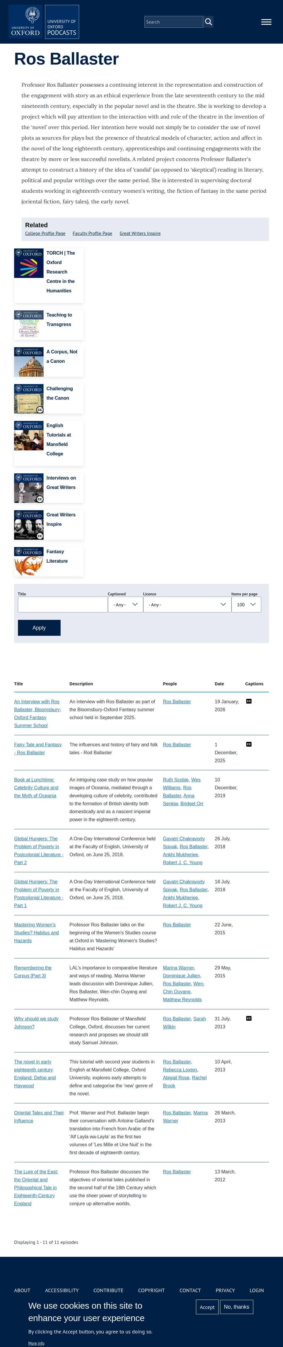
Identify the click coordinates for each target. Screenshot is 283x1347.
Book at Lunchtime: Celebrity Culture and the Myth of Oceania (36, 787)
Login (256, 1290)
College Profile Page (45, 233)
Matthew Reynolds (182, 999)
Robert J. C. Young (182, 862)
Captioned (117, 594)
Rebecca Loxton (180, 1069)
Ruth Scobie (176, 779)
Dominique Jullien (181, 975)
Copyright (151, 1290)
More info (36, 1343)
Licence (149, 594)
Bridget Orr (192, 803)
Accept (207, 1307)
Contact (190, 1290)
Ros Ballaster (177, 701)
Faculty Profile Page (92, 233)
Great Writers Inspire (140, 233)
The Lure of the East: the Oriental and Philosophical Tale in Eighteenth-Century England (36, 1187)
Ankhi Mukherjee (180, 854)
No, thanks (236, 1307)
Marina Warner (178, 967)
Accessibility (62, 1290)
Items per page (245, 594)
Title (22, 594)
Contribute (108, 1290)
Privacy (225, 1290)
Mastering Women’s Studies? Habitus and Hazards (36, 932)
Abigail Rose (176, 1077)
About (22, 1290)
